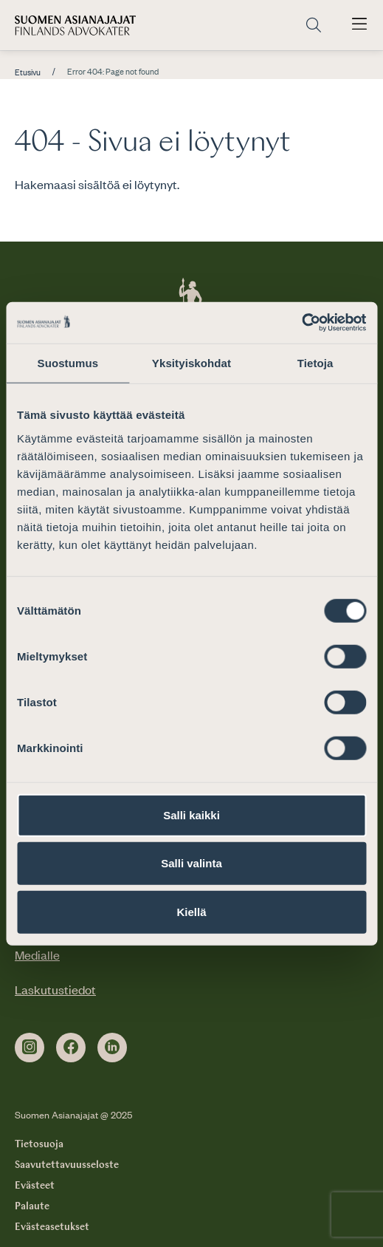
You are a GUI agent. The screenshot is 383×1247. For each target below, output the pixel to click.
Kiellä (191, 911)
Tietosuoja (39, 1144)
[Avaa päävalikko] (359, 25)
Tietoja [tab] (315, 362)
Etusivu (28, 72)
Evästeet (35, 1186)
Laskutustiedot (55, 989)
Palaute (32, 1206)
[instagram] (29, 1047)
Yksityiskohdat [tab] (191, 362)
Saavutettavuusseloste (67, 1165)
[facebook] (71, 1047)
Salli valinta (191, 863)
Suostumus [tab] (68, 362)
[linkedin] (112, 1047)
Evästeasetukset (52, 1227)
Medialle (37, 954)
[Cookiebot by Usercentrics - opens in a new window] (301, 322)
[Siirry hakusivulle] (313, 25)
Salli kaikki (191, 814)
